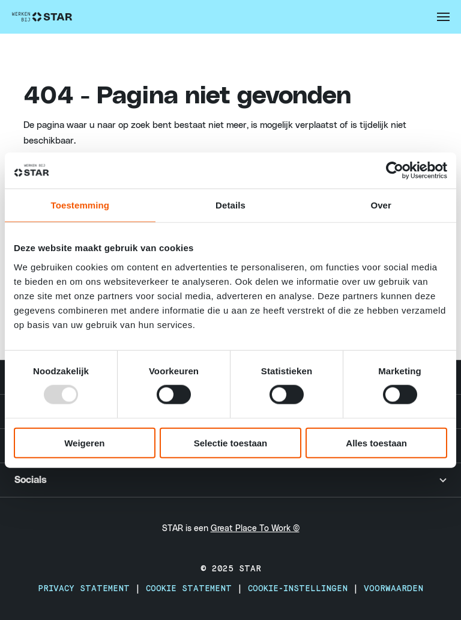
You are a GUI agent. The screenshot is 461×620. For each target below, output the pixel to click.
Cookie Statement (191, 588)
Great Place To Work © (255, 528)
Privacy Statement (86, 588)
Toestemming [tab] (80, 205)
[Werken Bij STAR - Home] (42, 17)
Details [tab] (230, 205)
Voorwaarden (393, 588)
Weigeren (84, 442)
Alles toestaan (376, 442)
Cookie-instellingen (300, 588)
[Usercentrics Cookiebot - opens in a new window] (394, 171)
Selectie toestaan (231, 442)
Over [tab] (380, 205)
